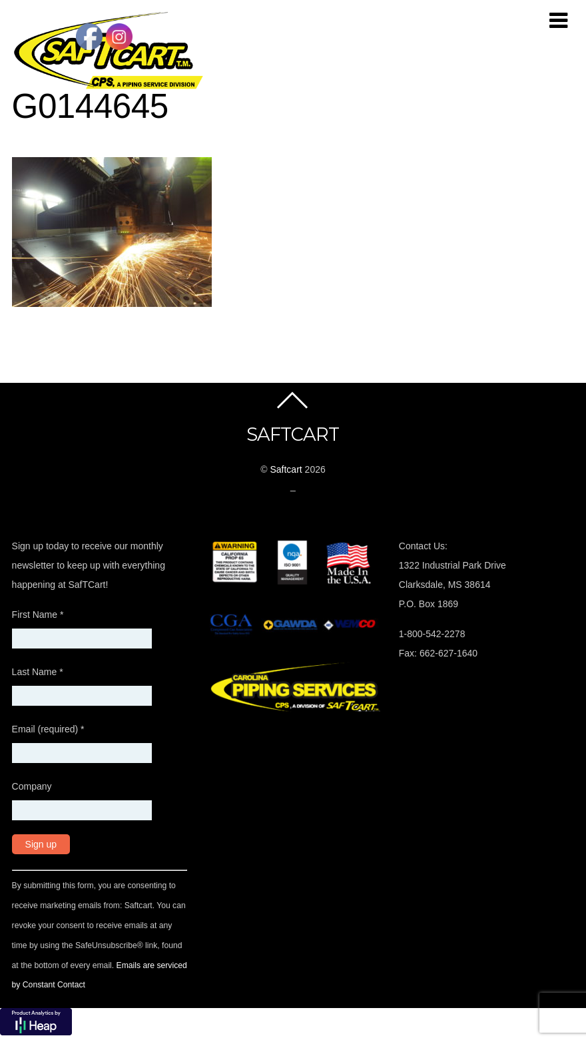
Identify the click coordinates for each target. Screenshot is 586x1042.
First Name (38, 614)
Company (32, 786)
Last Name (37, 671)
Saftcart (286, 469)
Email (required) (48, 729)
